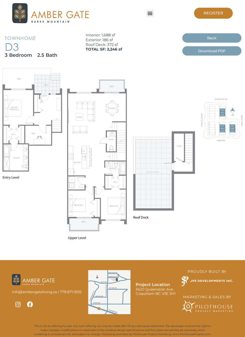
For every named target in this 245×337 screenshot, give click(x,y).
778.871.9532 (71, 292)
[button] (150, 13)
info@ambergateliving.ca (34, 292)
